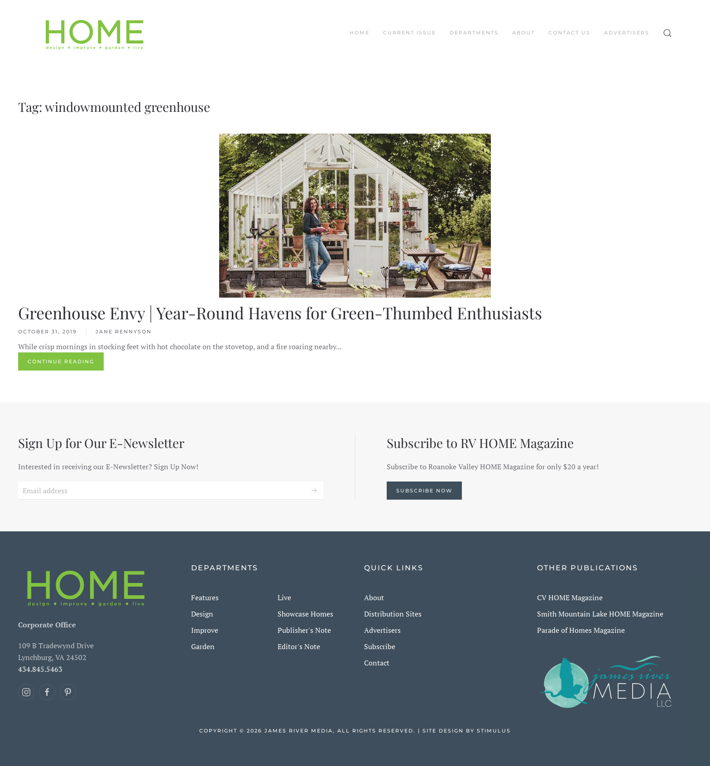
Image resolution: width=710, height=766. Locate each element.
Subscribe (379, 646)
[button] (667, 33)
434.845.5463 (40, 669)
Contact (376, 663)
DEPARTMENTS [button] (474, 32)
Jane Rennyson (124, 331)
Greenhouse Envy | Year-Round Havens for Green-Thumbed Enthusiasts (280, 312)
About (523, 32)
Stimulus (494, 730)
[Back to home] (94, 33)
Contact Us (569, 32)
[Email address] (170, 491)
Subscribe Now (424, 490)
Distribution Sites (393, 614)
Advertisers (626, 32)
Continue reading (61, 361)
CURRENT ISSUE (409, 32)
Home (359, 32)
